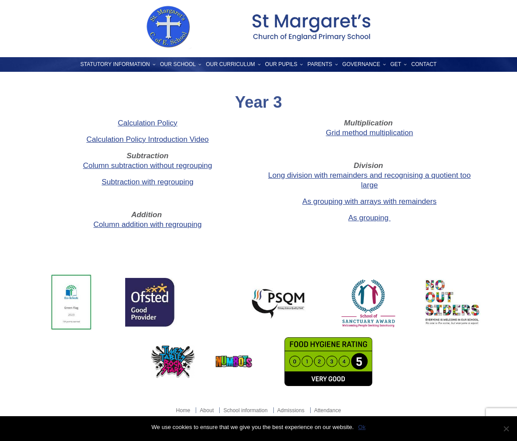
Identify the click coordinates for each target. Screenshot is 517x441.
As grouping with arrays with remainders (369, 201)
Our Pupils (281, 64)
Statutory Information (115, 64)
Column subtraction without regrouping (147, 165)
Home (183, 410)
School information (245, 410)
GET (395, 64)
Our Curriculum (230, 64)
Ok (362, 427)
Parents (320, 64)
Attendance (327, 410)
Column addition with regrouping (148, 224)
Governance (361, 64)
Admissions (290, 410)
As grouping (369, 218)
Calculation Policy (147, 123)
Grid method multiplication (369, 133)
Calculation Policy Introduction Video (148, 139)
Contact (424, 64)
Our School (178, 64)
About (206, 410)
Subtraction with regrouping (147, 182)
